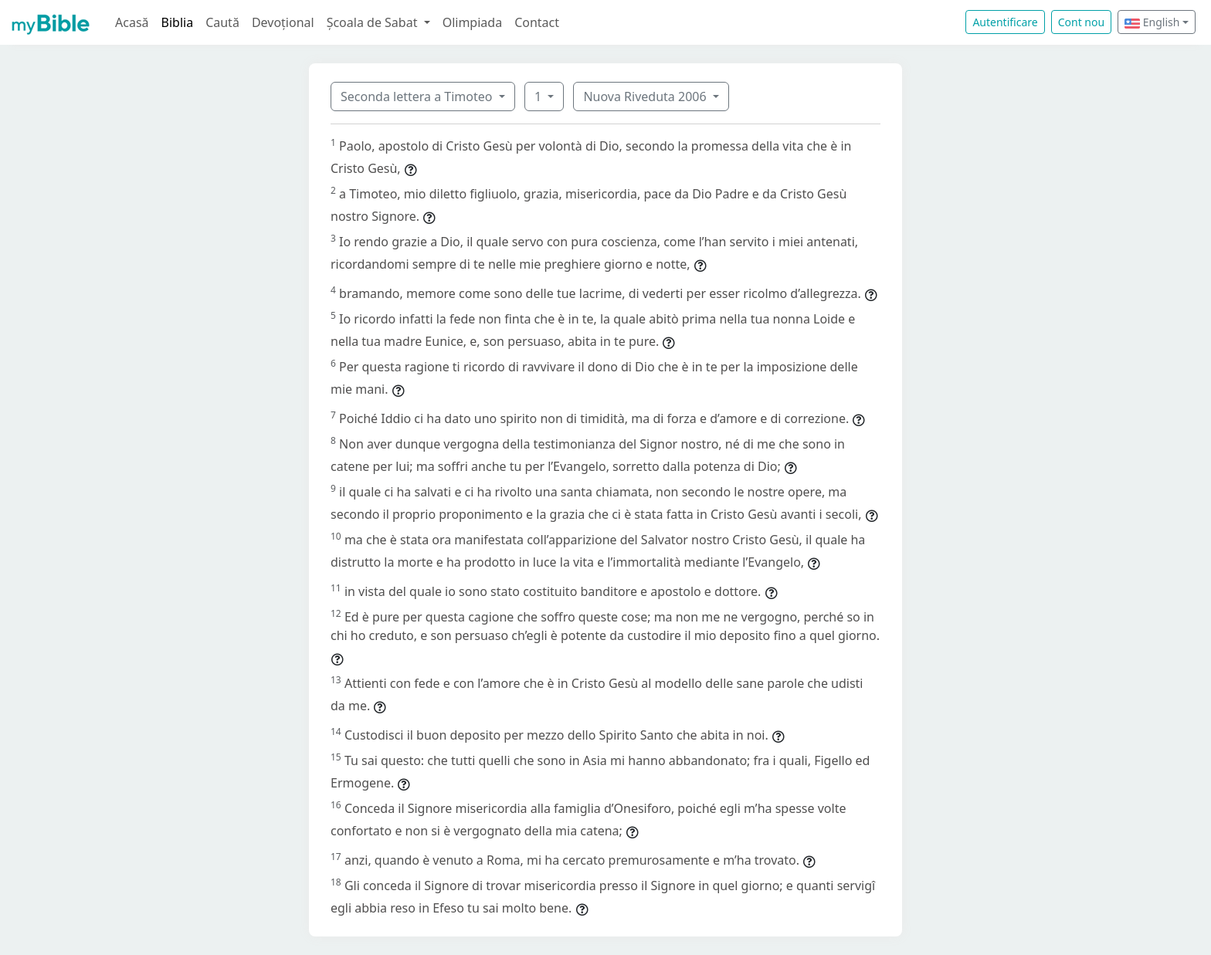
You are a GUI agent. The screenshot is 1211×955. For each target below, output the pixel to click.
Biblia (177, 22)
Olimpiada (472, 22)
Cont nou (1081, 22)
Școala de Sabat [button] (374, 22)
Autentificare (1004, 22)
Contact (536, 22)
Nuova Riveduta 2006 (646, 96)
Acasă (132, 22)
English (1151, 22)
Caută (222, 22)
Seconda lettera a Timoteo (418, 96)
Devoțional (283, 22)
